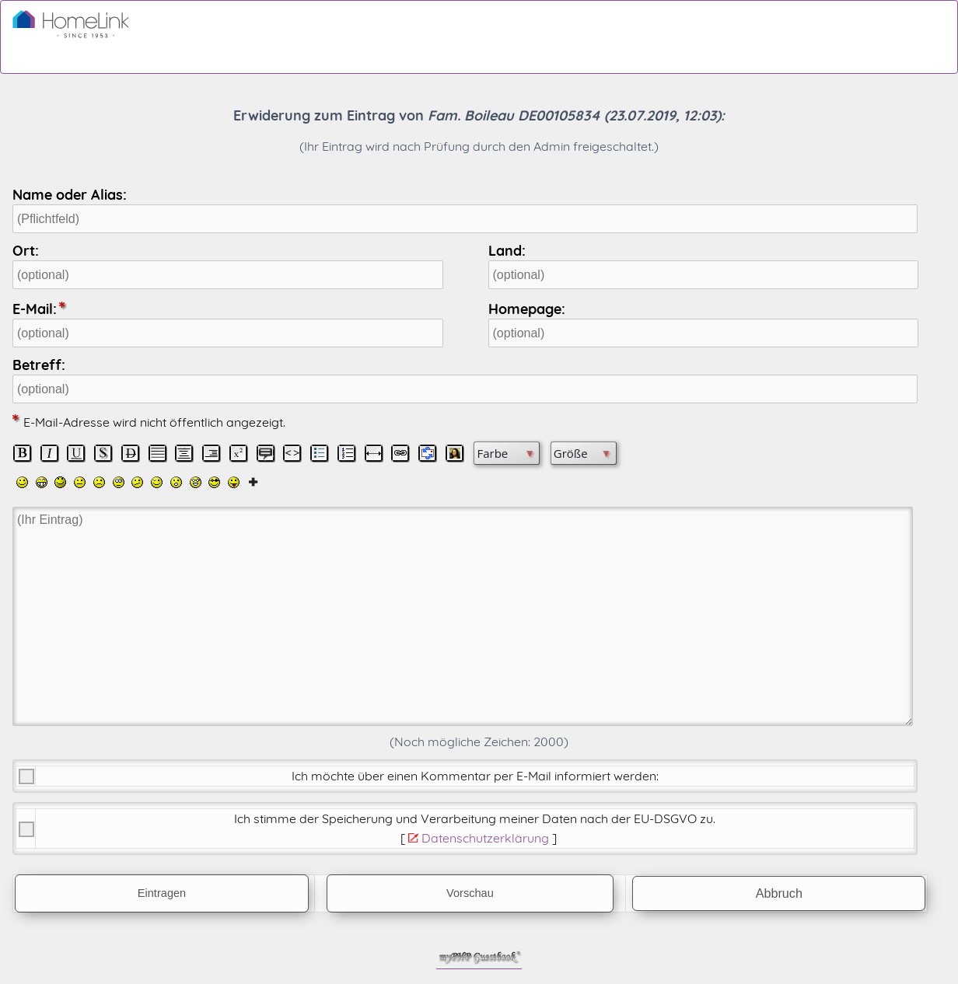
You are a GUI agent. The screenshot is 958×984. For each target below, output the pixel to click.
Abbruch (779, 893)
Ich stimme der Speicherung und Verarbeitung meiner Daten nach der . (474, 818)
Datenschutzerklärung (485, 838)
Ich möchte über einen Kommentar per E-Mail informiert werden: (475, 775)
